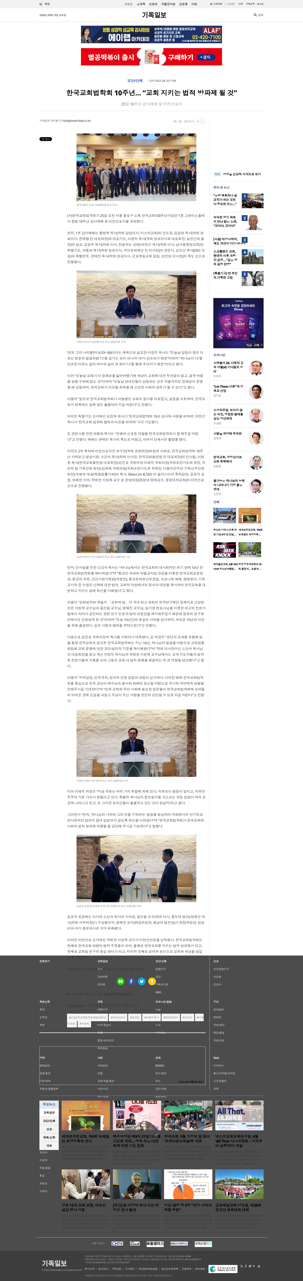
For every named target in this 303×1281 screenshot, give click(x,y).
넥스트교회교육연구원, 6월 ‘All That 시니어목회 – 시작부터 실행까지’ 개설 (238, 1141)
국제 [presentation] (49, 1146)
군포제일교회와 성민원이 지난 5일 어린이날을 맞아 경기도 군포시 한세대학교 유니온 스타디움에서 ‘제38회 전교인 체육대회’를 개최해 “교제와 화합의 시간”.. (239, 1221)
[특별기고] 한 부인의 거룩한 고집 (225, 275)
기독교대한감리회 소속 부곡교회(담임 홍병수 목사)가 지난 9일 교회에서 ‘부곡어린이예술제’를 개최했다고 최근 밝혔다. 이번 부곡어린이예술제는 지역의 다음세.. (188, 1153)
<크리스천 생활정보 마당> (191, 1082)
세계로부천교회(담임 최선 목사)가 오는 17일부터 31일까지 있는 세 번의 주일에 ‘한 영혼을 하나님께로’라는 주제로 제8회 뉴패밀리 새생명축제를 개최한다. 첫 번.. (86, 1153)
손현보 (153, 4)
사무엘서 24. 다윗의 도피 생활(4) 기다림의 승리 (228, 367)
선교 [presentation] (49, 1129)
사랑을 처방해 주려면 (227, 434)
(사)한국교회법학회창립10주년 (88, 1017)
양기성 (217, 395)
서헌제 (85, 1023)
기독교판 (217, 4)
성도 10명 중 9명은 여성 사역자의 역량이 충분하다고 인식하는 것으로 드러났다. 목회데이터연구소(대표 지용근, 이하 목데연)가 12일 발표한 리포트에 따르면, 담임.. (188, 1221)
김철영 (217, 466)
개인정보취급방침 (147, 1269)
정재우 (217, 438)
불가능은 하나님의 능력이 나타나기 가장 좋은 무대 (229, 485)
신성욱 (217, 494)
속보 (217, 174)
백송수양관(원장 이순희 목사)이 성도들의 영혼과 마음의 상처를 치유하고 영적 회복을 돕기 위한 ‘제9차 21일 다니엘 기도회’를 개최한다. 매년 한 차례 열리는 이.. (136, 1157)
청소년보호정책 (169, 1269)
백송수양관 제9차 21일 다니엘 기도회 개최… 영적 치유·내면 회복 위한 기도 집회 (137, 1141)
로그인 (260, 4)
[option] (225, 523)
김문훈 (183, 4)
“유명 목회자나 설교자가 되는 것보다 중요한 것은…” (225, 199)
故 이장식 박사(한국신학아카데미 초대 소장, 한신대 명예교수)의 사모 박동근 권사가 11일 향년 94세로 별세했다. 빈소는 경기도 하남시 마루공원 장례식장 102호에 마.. (136, 1223)
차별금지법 (168, 4)
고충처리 (187, 1269)
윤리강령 (200, 1269)
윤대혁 (141, 4)
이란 (194, 4)
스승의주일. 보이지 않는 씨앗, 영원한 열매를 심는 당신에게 (228, 414)
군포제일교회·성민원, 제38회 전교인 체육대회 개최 (238, 1207)
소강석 (188, 1017)
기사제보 (129, 1269)
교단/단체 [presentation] (49, 1121)
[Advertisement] (238, 143)
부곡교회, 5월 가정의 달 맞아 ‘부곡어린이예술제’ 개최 (187, 1139)
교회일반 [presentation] (49, 1113)
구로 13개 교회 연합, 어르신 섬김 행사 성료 (84, 1207)
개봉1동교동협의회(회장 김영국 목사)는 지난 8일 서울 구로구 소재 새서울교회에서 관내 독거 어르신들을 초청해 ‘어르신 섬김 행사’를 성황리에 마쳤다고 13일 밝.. (86, 1221)
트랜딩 (128, 4)
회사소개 (89, 1269)
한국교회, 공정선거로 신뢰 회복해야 (227, 459)
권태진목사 (171, 1017)
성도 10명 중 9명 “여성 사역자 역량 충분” (188, 1207)
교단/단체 (135, 81)
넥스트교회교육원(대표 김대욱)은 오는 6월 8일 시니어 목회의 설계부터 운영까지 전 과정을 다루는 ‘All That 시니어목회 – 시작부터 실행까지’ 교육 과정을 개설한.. (239, 1157)
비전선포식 (118, 1017)
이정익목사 (152, 1017)
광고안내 (103, 1269)
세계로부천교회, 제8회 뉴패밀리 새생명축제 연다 (85, 1139)
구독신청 (250, 4)
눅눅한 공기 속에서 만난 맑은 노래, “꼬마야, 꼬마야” (225, 221)
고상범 (217, 423)
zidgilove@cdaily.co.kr (77, 120)
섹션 (44, 4)
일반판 (231, 4)
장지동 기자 (57, 120)
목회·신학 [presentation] (49, 1137)
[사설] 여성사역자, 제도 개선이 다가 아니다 (229, 241)
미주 (240, 4)
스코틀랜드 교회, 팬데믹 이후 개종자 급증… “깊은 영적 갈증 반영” (225, 257)
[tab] (49, 1113)
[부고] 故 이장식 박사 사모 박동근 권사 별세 (135, 1207)
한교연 (136, 1017)
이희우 (217, 376)
